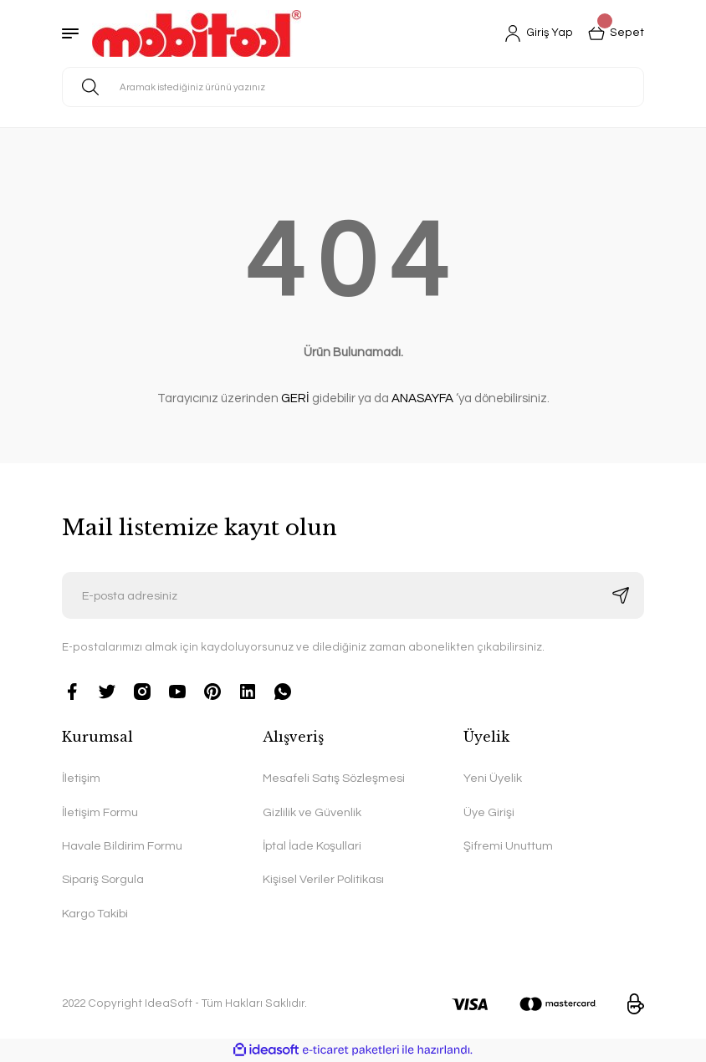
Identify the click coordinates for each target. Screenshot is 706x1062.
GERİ (295, 398)
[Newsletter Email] (353, 595)
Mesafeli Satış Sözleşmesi (334, 778)
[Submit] (620, 595)
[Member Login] (538, 33)
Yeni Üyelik (492, 778)
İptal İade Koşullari (312, 846)
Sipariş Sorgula (103, 879)
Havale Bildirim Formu (122, 846)
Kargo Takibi (95, 913)
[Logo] (196, 33)
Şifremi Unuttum (508, 846)
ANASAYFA (422, 398)
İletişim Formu (100, 812)
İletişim (81, 778)
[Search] (353, 87)
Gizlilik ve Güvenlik (312, 812)
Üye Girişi (488, 812)
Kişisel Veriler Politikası (323, 879)
